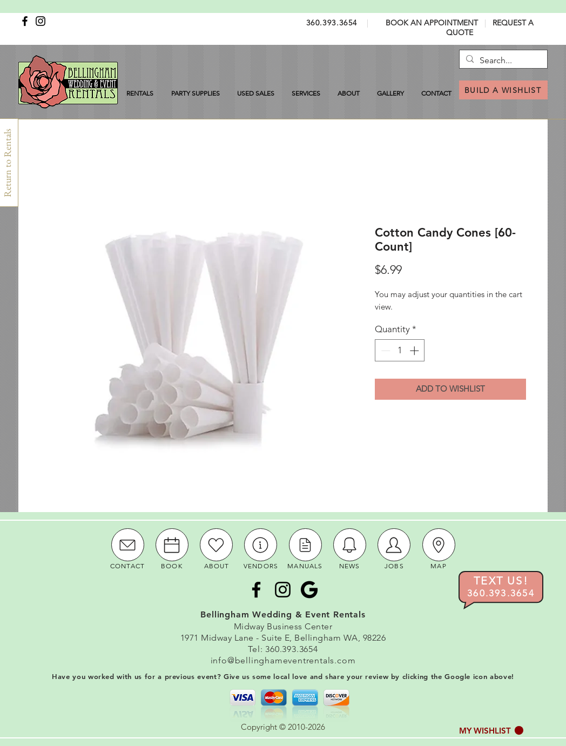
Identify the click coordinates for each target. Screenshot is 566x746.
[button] (491, 730)
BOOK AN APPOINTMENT (432, 23)
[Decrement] (384, 350)
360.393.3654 (332, 23)
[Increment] (415, 350)
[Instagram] (40, 21)
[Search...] (502, 60)
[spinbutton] (400, 350)
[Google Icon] (309, 589)
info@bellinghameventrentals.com (283, 660)
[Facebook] (24, 21)
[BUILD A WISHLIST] (503, 89)
